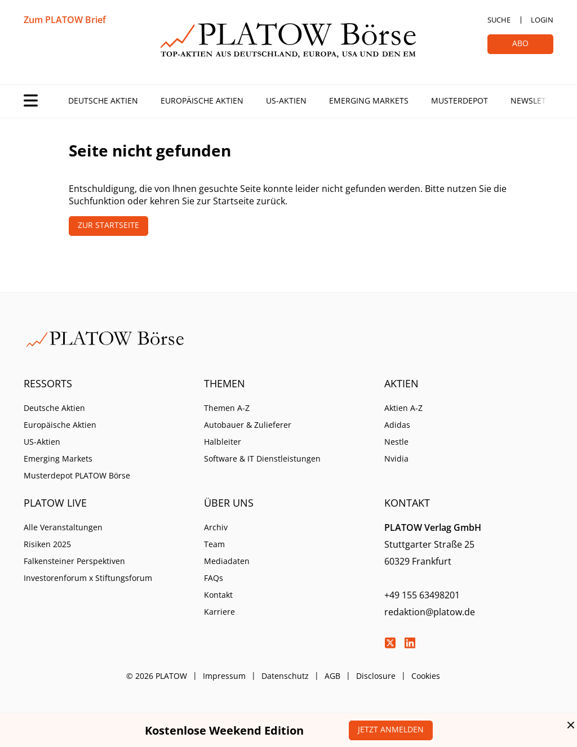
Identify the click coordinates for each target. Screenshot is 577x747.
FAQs (213, 577)
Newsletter (535, 100)
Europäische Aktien (202, 100)
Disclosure (376, 675)
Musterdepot (459, 100)
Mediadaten (227, 561)
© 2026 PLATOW (156, 675)
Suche (499, 20)
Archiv (216, 527)
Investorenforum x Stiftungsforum (88, 577)
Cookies (425, 675)
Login (542, 20)
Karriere (219, 611)
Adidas (397, 424)
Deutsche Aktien (103, 100)
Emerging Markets (369, 100)
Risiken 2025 (47, 544)
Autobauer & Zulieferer (247, 424)
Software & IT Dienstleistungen (262, 458)
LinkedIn (409, 642)
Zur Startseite (108, 225)
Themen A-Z (227, 407)
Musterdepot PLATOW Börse (77, 475)
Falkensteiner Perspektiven (74, 561)
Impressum (224, 675)
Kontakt (218, 594)
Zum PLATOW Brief (65, 20)
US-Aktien (286, 100)
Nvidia (396, 458)
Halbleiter (222, 441)
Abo (520, 43)
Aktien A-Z (403, 407)
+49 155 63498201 (422, 595)
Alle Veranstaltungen (63, 527)
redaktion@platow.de (429, 612)
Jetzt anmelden (391, 729)
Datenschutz (285, 675)
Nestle (396, 441)
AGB (332, 675)
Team (214, 544)
